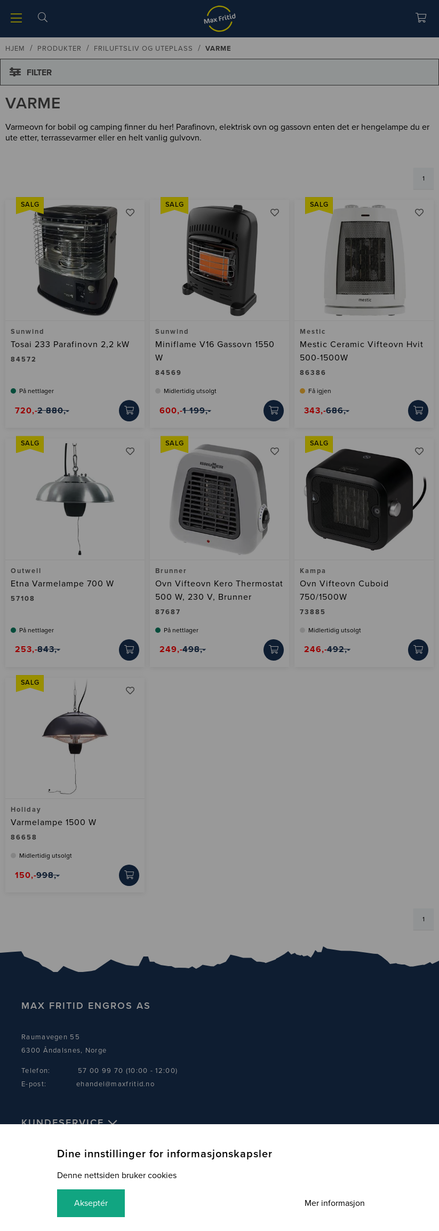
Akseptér (91, 1203)
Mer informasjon (335, 1203)
